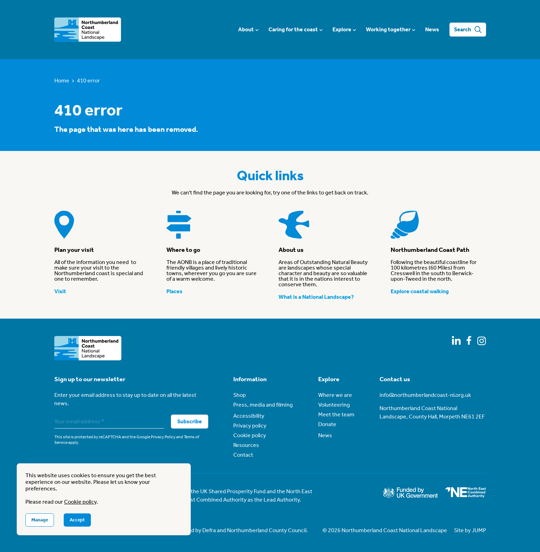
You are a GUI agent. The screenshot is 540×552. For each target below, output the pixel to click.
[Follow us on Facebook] (469, 340)
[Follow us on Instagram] (481, 341)
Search (468, 29)
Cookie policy (249, 435)
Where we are (335, 395)
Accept (77, 520)
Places (174, 291)
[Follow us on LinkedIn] (456, 340)
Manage (39, 520)
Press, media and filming (263, 404)
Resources (246, 445)
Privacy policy (249, 425)
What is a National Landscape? (316, 297)
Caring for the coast (295, 29)
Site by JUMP (470, 530)
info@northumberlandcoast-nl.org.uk (425, 395)
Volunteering (334, 404)
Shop (239, 395)
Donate (327, 424)
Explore (343, 29)
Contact (243, 454)
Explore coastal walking (420, 291)
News (432, 29)
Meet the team (336, 414)
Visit (60, 291)
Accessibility (248, 416)
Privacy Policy (163, 436)
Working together (390, 29)
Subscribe (189, 421)
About (248, 29)
